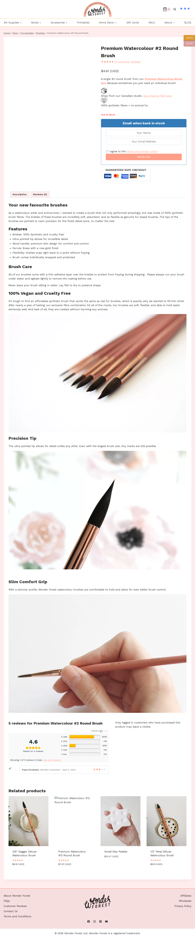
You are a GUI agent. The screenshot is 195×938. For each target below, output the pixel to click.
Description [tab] (20, 194)
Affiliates (185, 886)
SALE (152, 22)
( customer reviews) (128, 61)
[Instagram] (94, 921)
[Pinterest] (100, 921)
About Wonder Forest (17, 886)
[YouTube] (106, 921)
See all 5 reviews (52, 760)
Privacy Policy (182, 897)
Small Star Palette (115, 851)
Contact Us (11, 902)
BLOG (187, 22)
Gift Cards (132, 22)
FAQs (7, 891)
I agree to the (132, 151)
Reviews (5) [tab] (40, 194)
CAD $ (188, 43)
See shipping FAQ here (157, 95)
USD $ (188, 38)
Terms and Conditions (17, 907)
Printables (83, 22)
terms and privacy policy (142, 151)
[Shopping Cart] (166, 9)
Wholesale (185, 891)
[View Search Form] (174, 9)
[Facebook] (88, 921)
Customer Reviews (15, 897)
